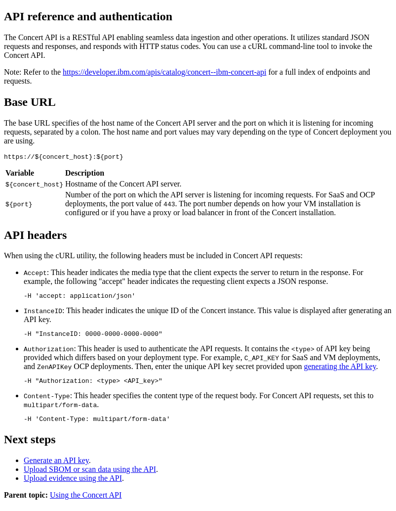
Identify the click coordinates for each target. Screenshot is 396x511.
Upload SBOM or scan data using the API (90, 476)
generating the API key (340, 371)
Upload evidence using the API (73, 485)
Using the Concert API (85, 502)
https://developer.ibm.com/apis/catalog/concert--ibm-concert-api (164, 72)
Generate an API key (56, 468)
